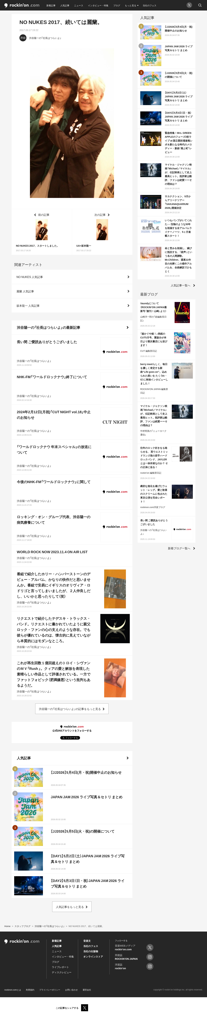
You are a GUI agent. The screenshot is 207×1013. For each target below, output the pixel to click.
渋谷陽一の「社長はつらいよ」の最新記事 (48, 327)
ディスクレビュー (61, 972)
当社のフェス (149, 5)
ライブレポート (60, 967)
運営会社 (87, 989)
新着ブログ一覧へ (179, 548)
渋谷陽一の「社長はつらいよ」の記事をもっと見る (70, 709)
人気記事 (64, 5)
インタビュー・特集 (98, 5)
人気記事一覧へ (180, 285)
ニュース (78, 5)
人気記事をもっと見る (70, 907)
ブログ (116, 5)
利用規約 (30, 989)
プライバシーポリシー (49, 989)
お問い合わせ (71, 989)
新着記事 (51, 5)
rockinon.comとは (12, 989)
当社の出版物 (90, 951)
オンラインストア (93, 956)
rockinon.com (21, 5)
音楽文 (87, 940)
